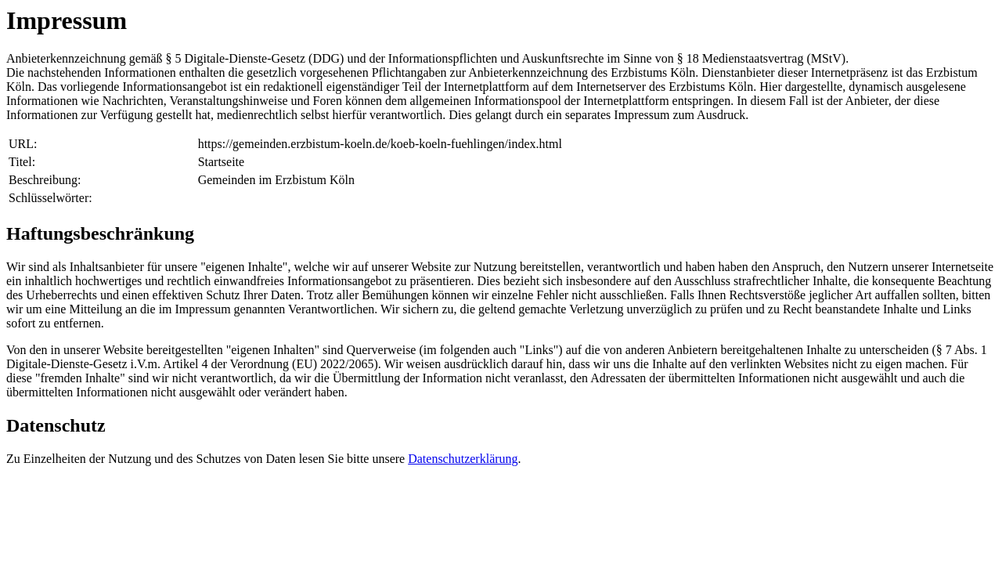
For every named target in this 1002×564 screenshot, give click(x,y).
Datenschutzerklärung (462, 458)
